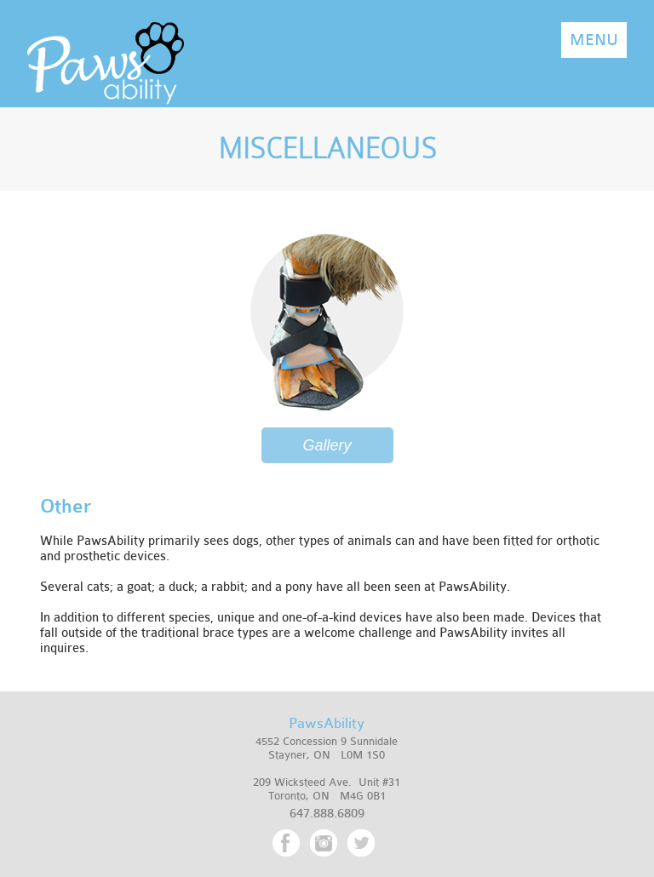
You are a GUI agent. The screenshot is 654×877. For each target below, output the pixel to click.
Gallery (326, 445)
